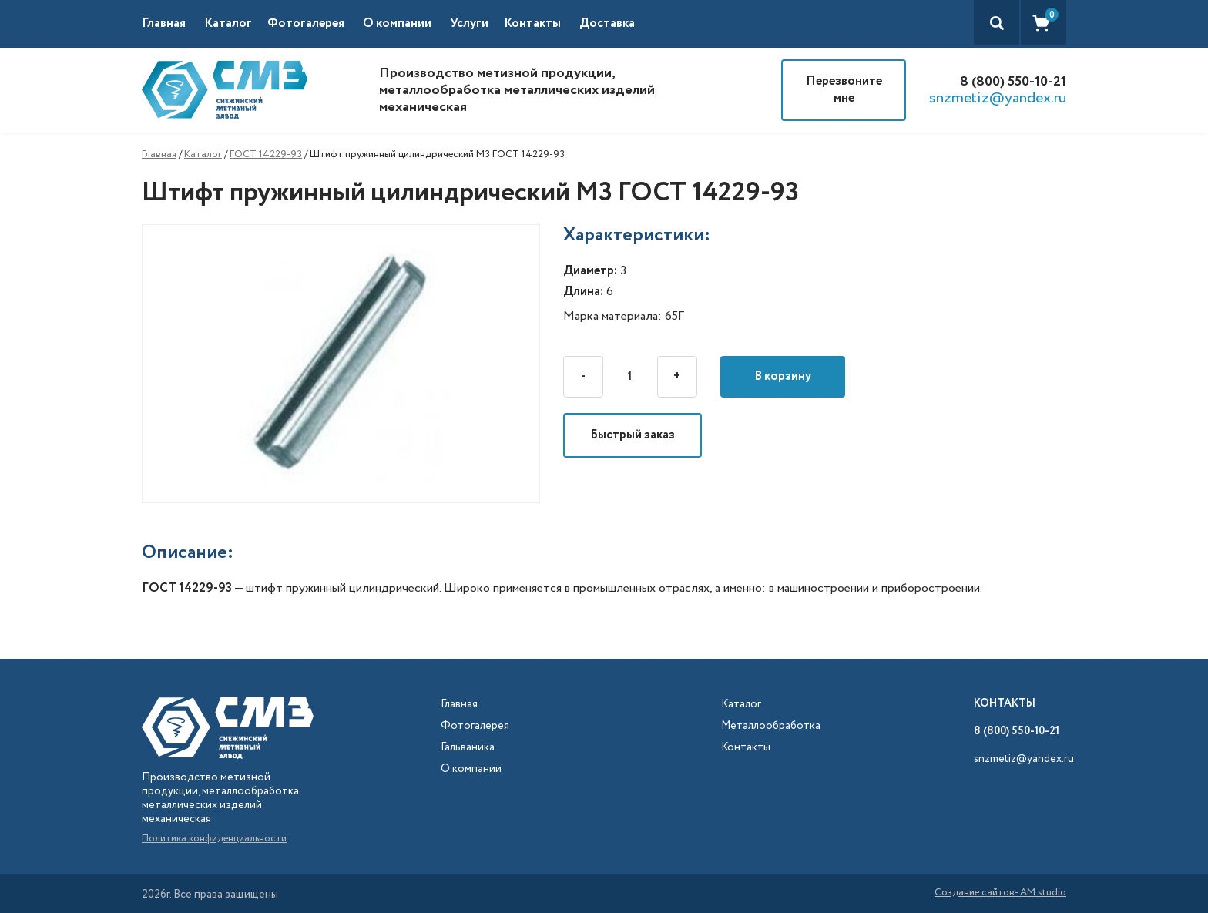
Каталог (203, 154)
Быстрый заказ (632, 435)
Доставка (607, 23)
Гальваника (468, 747)
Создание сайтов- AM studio (1000, 894)
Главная (164, 23)
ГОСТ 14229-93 (266, 154)
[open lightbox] (352, 363)
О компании (397, 23)
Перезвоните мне (844, 89)
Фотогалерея (305, 23)
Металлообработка (770, 726)
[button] (235, 24)
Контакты (532, 23)
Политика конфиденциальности (214, 839)
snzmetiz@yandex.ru (997, 98)
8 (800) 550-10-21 (1013, 81)
